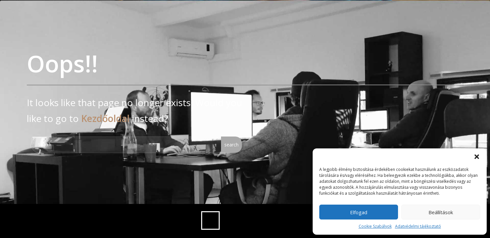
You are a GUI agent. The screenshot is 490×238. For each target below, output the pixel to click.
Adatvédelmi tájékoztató (418, 226)
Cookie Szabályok (375, 226)
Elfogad (358, 212)
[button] (476, 156)
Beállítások (440, 212)
